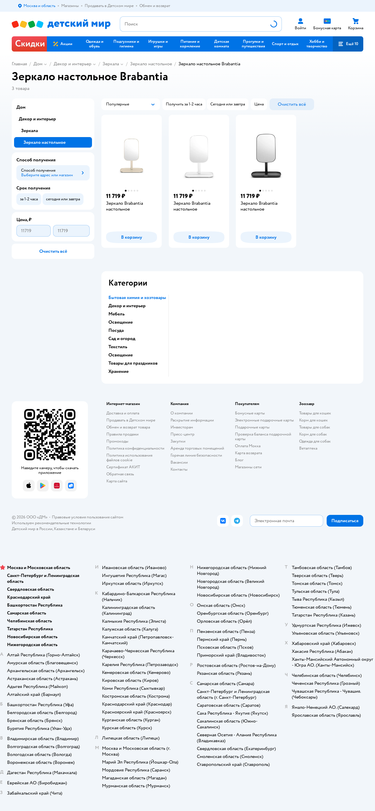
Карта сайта (116, 481)
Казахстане (64, 528)
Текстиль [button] (117, 347)
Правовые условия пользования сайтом (87, 517)
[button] (348, 44)
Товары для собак (314, 427)
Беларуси (86, 528)
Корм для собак (313, 434)
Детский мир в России (32, 528)
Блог (239, 459)
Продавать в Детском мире (130, 420)
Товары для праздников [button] (133, 363)
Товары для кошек (315, 413)
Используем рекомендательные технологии (51, 522)
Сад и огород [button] (121, 339)
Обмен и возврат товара (128, 427)
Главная (19, 64)
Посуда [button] (116, 330)
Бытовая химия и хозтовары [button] (137, 298)
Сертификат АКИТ (123, 467)
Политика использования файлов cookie (129, 457)
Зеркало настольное (151, 64)
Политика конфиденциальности (135, 448)
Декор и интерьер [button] (127, 306)
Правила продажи (122, 434)
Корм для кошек (313, 420)
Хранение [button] (118, 371)
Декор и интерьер (72, 64)
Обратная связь (120, 474)
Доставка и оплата (122, 413)
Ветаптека (308, 448)
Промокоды (117, 441)
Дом (37, 64)
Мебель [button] (116, 314)
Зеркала (111, 64)
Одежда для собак (315, 441)
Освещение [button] (120, 322)
